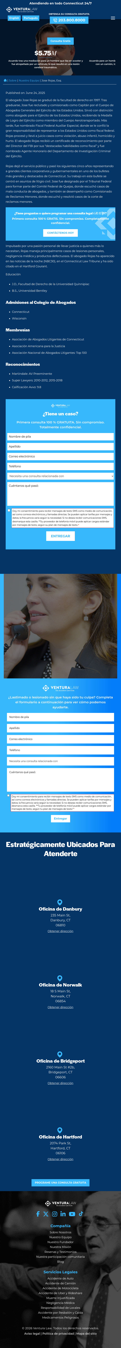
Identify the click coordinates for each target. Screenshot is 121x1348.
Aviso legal (32, 1333)
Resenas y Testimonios (61, 1252)
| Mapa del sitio (86, 1333)
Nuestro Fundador (60, 1242)
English (14, 18)
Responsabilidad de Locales (60, 1308)
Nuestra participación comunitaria (60, 1257)
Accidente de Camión (60, 1283)
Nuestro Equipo (29, 80)
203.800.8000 (69, 20)
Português (31, 18)
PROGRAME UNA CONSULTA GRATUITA (60, 1182)
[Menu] (113, 18)
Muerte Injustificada (60, 1298)
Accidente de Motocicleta (60, 1288)
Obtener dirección (60, 931)
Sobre (13, 80)
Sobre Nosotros (60, 1232)
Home (5, 80)
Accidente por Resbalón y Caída (60, 1312)
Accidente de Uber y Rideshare (60, 1293)
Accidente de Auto (60, 1278)
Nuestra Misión (60, 1247)
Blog (60, 1261)
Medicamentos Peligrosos (60, 1317)
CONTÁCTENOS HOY (60, 232)
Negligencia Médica (60, 1303)
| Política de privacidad (57, 1333)
